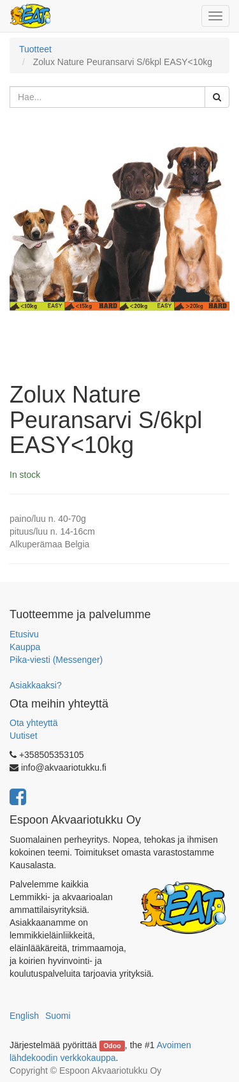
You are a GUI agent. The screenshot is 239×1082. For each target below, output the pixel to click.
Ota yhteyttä (33, 723)
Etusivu (24, 634)
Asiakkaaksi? (36, 685)
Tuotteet (35, 49)
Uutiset (24, 735)
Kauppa (25, 647)
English (24, 1016)
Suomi (58, 1016)
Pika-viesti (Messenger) (56, 660)
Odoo (111, 1045)
